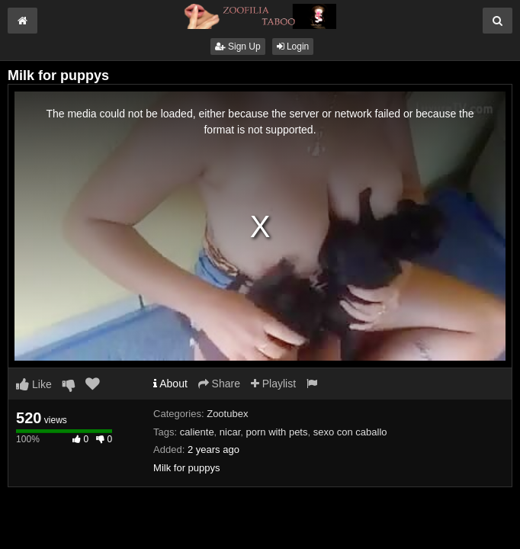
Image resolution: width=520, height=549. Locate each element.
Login (293, 46)
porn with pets (277, 432)
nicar (230, 432)
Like (34, 384)
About (170, 383)
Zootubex (227, 413)
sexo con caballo (350, 432)
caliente (197, 432)
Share (219, 383)
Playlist (273, 383)
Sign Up (238, 46)
